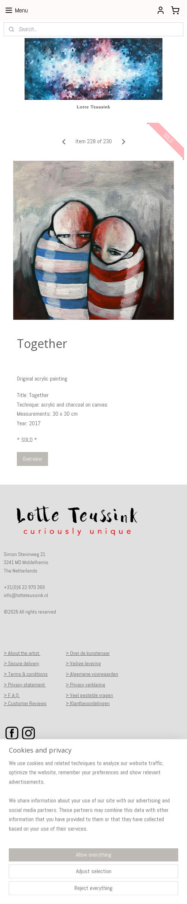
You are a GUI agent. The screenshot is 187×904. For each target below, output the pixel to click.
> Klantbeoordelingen (88, 703)
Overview (32, 459)
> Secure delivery (21, 663)
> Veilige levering (83, 663)
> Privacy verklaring (85, 684)
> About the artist (22, 653)
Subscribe (20, 857)
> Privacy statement (25, 684)
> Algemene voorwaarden (92, 674)
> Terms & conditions (26, 674)
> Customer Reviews (25, 703)
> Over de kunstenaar (88, 653)
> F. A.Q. (12, 695)
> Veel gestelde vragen (89, 695)
